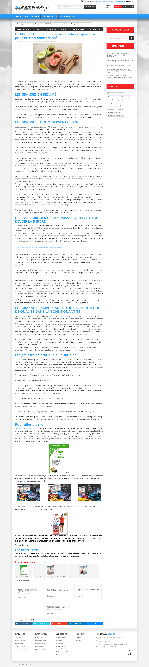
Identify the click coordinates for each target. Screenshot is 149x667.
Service (106, 641)
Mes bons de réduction (62, 651)
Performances (23, 29)
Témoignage (94, 29)
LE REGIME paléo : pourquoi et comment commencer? (58, 607)
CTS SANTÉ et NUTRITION (25, 428)
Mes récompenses (61, 655)
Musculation (111, 97)
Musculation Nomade (114, 112)
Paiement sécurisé (40, 657)
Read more (22, 597)
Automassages (19, 643)
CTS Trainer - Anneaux (21, 649)
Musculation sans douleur (116, 94)
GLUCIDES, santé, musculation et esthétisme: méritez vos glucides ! (29, 590)
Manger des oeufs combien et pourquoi (88, 590)
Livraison (107, 634)
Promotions (38, 637)
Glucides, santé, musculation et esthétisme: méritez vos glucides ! (38, 248)
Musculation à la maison (115, 115)
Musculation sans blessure (116, 109)
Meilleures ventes (40, 643)
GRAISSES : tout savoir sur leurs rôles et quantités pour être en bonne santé (67, 24)
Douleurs (38, 29)
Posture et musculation (115, 106)
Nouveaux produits (40, 640)
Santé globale (78, 29)
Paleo (33, 41)
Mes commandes (60, 637)
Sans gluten (38, 24)
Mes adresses (60, 643)
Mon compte (108, 8)
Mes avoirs (59, 640)
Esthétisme (51, 29)
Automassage (126, 100)
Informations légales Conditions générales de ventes (42, 652)
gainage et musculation (115, 103)
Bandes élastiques (20, 640)
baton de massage (124, 97)
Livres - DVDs (18, 637)
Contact (130, 1)
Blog (22, 24)
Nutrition (29, 24)
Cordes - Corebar (20, 646)
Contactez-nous (39, 646)
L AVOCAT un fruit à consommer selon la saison (57, 590)
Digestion (23, 41)
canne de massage (114, 100)
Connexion (108, 6)
